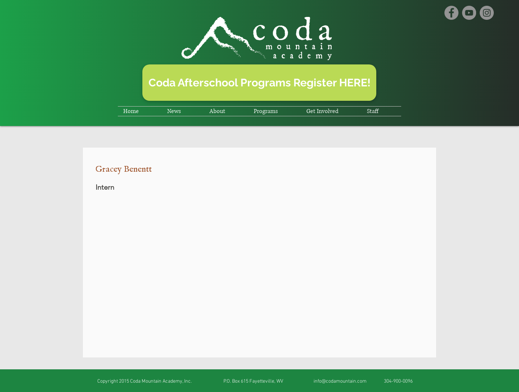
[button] (183, 111)
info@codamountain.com (340, 381)
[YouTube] (469, 13)
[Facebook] (451, 13)
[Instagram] (487, 13)
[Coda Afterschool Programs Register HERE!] (259, 82)
